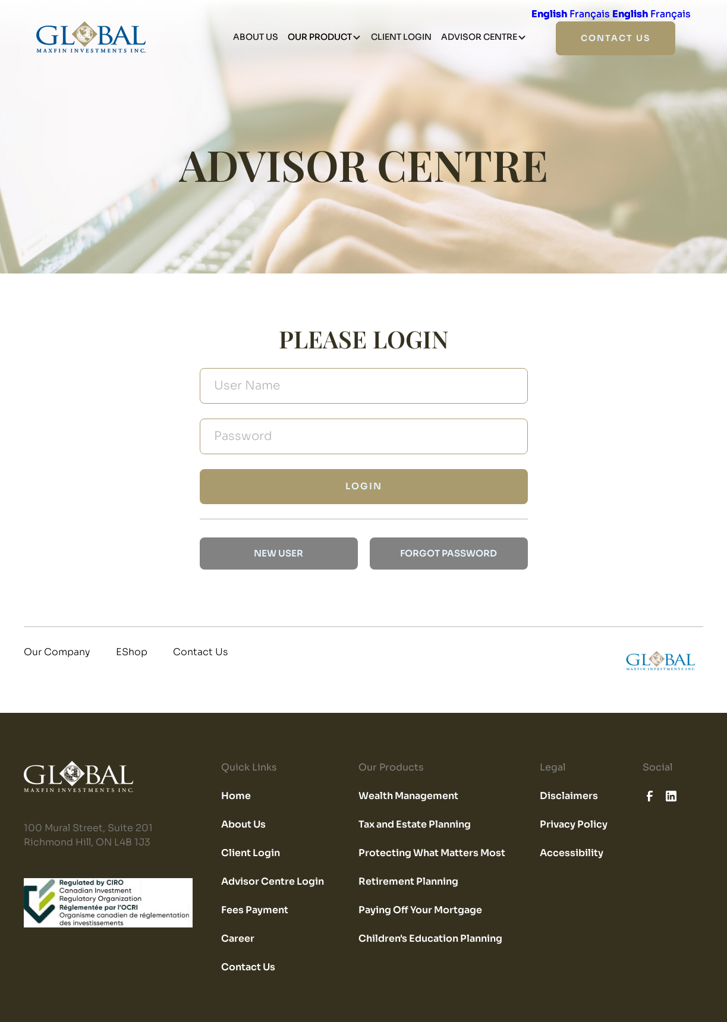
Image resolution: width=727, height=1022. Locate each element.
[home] (663, 661)
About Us (243, 824)
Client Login (250, 853)
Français (589, 14)
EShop (131, 652)
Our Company (57, 652)
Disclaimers (569, 796)
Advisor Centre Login (272, 881)
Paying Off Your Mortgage (420, 910)
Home (236, 796)
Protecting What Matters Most (431, 853)
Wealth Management (408, 796)
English (549, 14)
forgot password (448, 553)
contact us (615, 38)
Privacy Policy (574, 824)
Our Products (391, 767)
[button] (324, 37)
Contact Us (200, 652)
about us (255, 37)
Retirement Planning (408, 881)
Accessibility (571, 853)
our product (320, 37)
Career (237, 938)
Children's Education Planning (430, 938)
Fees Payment (254, 910)
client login (401, 37)
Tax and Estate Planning (414, 824)
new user (278, 553)
